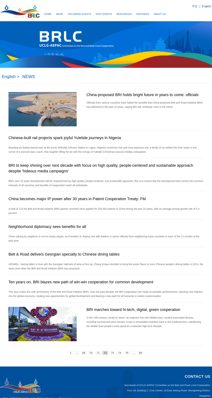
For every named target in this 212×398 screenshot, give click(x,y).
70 (90, 352)
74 (119, 352)
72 (105, 352)
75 (126, 352)
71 (98, 352)
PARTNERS (149, 14)
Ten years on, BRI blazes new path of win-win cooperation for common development (80, 282)
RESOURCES (130, 14)
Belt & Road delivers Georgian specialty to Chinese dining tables (64, 254)
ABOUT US (168, 14)
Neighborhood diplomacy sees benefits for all (47, 226)
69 (83, 352)
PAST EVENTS (108, 14)
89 (140, 352)
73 (112, 352)
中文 (195, 6)
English (206, 6)
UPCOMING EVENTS (82, 14)
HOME (48, 14)
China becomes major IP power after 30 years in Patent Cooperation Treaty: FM (77, 198)
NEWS (61, 14)
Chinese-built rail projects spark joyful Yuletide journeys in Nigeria (64, 137)
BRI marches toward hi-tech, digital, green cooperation (133, 309)
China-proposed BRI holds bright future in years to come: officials (143, 95)
